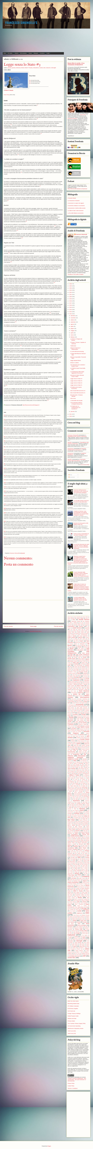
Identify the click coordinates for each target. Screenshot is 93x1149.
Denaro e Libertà (74, 362)
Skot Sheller (72, 911)
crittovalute (86, 680)
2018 (70, 301)
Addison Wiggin (79, 618)
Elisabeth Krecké (71, 709)
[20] (4, 521)
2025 (70, 286)
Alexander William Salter (78, 624)
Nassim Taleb (70, 850)
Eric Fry (80, 710)
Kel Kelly (76, 799)
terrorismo (70, 926)
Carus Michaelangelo (78, 665)
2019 (70, 298)
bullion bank (76, 662)
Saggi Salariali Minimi (75, 360)
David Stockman (84, 691)
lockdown (77, 813)
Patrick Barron (72, 861)
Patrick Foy (85, 861)
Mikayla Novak (78, 845)
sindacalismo (36, 67)
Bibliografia (36, 53)
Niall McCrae (73, 852)
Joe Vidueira (82, 779)
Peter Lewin (70, 870)
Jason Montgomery (71, 771)
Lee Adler (85, 807)
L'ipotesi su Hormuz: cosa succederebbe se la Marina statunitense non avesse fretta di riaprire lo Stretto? (81, 513)
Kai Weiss (70, 795)
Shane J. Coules (82, 905)
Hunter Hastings (71, 753)
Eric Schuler (77, 711)
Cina (78, 673)
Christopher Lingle (84, 670)
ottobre (72, 320)
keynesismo (76, 800)
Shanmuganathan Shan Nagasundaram (76, 907)
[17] (4, 504)
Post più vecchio (58, 626)
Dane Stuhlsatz (80, 681)
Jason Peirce (86, 771)
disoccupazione (84, 697)
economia (80, 705)
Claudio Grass (72, 676)
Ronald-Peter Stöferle (79, 894)
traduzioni (48, 67)
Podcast (30, 53)
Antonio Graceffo (71, 634)
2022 (70, 292)
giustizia (14, 67)
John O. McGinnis (80, 782)
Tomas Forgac (85, 933)
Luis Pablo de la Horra (84, 817)
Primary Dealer (71, 1021)
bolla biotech (80, 650)
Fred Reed (75, 722)
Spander (70, 442)
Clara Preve (75, 674)
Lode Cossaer (86, 813)
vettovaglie (53, 67)
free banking (84, 722)
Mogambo (75, 846)
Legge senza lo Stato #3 (76, 380)
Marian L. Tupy (71, 824)
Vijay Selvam (75, 943)
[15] (4, 491)
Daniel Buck (86, 681)
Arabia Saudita (71, 637)
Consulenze (42, 53)
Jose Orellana (70, 789)
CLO (79, 676)
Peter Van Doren (79, 872)
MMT (69, 846)
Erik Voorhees (85, 711)
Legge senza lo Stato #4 (76, 378)
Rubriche (16, 53)
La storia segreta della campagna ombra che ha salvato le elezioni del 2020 (80, 599)
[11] (4, 475)
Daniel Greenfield (85, 682)
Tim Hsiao (70, 932)
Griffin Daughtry (72, 743)
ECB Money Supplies (73, 1008)
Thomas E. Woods (78, 928)
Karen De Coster (71, 796)
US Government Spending (74, 1026)
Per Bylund (74, 868)
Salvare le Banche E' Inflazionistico (75, 348)
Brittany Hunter (73, 661)
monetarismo (71, 848)
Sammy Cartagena (85, 900)
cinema (85, 673)
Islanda (69, 760)
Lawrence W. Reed (77, 807)
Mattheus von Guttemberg (73, 832)
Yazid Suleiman (86, 954)
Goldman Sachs (80, 737)
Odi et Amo (73, 398)
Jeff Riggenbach (86, 773)
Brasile (84, 657)
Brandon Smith (77, 657)
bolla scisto (73, 655)
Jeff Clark (74, 773)
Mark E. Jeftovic (71, 825)
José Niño (85, 788)
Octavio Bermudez (73, 858)
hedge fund (75, 749)
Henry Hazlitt (73, 750)
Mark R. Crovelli (81, 825)
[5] (4, 441)
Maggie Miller (85, 818)
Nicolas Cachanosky (72, 854)
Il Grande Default (72, 198)
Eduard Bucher (71, 707)
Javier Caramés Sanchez (81, 772)
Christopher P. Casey (72, 671)
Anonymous (70, 448)
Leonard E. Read (72, 808)
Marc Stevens (78, 821)
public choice (82, 878)
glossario (82, 736)
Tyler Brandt (83, 936)
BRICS (87, 659)
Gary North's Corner (83, 727)
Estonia (69, 713)
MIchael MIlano (80, 840)
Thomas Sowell (75, 930)
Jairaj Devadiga (76, 764)
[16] (4, 495)
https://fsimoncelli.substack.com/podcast (77, 188)
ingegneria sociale (73, 759)
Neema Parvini (79, 850)
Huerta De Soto (83, 751)
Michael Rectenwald (82, 842)
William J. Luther (79, 952)
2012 (70, 313)
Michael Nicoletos (76, 841)
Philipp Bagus (71, 875)
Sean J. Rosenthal (79, 904)
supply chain (83, 920)
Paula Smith (85, 865)
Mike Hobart (85, 845)
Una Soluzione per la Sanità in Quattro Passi (77, 365)
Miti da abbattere (23, 53)
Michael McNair (72, 840)
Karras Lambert (75, 797)
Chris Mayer (76, 669)
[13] (4, 482)
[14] (4, 486)
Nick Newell (84, 853)
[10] (4, 468)
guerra (79, 743)
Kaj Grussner (76, 795)
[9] (4, 464)
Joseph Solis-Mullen (79, 789)
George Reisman (80, 730)
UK (70, 938)
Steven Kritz (74, 919)
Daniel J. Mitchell (73, 684)
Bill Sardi (78, 645)
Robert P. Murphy (28, 67)
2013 (70, 311)
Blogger (49, 1146)
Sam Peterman (77, 900)
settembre (73, 322)
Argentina (80, 637)
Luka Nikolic (71, 818)
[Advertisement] (46, 39)
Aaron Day (70, 616)
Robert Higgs (73, 889)
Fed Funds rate (71, 1011)
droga (85, 701)
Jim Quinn (79, 776)
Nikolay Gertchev (76, 856)
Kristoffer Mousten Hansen (83, 803)
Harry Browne (82, 747)
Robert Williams (76, 892)
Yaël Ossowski (72, 954)
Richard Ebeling (72, 883)
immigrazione (76, 754)
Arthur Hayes (82, 638)
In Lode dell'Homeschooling (77, 351)
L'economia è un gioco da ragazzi (76, 203)
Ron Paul (70, 894)
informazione (81, 756)
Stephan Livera (72, 916)
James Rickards (72, 768)
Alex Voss (81, 622)
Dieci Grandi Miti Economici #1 (77, 392)
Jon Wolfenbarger (84, 787)
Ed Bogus (70, 706)
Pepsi (69, 868)
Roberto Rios (70, 893)
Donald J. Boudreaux (83, 699)
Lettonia (69, 810)
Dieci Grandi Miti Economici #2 (77, 390)
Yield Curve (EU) (72, 1031)
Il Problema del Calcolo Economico (76, 388)
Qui (30, 80)
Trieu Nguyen (85, 935)
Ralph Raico (72, 879)
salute (69, 900)
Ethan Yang (79, 713)
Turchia (76, 936)
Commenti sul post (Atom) (36, 631)
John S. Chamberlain (76, 784)
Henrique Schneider (85, 749)
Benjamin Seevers (85, 642)
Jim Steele (85, 776)
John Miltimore (71, 782)
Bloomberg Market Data (73, 1003)
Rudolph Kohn (85, 896)
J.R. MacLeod (77, 762)
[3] (4, 428)
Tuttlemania (73, 345)
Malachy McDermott (83, 820)
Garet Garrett (78, 725)
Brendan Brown (71, 658)
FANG (69, 715)
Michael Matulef (86, 838)
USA (83, 938)
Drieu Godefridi (80, 701)
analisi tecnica (77, 628)
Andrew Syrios (80, 632)
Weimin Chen (80, 949)
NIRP (88, 856)
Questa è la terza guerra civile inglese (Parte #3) (81, 523)
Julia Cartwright (77, 793)
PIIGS (79, 875)
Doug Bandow (70, 700)
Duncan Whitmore (76, 703)
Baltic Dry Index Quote (73, 1001)
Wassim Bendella (71, 949)
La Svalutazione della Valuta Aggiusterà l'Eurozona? (77, 372)
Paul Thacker (77, 865)
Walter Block (82, 946)
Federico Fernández (77, 715)
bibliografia (82, 643)
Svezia (78, 922)
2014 (70, 309)
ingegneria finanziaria (75, 757)
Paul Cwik (75, 864)
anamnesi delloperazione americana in (77, 449)
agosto (72, 324)
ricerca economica (73, 882)
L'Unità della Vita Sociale (76, 400)
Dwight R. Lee (84, 703)
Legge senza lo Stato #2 (76, 382)
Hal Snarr (78, 746)
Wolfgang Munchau (85, 953)
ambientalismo (71, 626)
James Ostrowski (84, 767)
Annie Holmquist (76, 633)
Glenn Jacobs (76, 736)
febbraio (73, 337)
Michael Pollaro (71, 842)
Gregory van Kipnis (85, 742)
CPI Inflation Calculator (73, 1006)
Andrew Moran (71, 632)
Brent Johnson (81, 658)
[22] (4, 537)
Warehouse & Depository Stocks (75, 1028)
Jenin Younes (72, 776)
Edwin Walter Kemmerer (82, 707)
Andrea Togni (80, 629)
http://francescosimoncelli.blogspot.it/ (31, 405)
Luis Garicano (76, 817)
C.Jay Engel (70, 663)
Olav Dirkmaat (82, 858)
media (76, 833)
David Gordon (72, 688)
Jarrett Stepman (76, 769)
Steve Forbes (82, 918)
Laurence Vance (80, 806)
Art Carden (75, 638)
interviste (84, 759)
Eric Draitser (74, 710)
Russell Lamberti (71, 897)
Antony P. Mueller (72, 635)
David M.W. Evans (72, 691)
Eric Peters (71, 711)
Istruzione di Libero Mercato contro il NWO (77, 376)
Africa (73, 619)
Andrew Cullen (76, 630)
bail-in (81, 641)
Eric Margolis (86, 710)
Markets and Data (72, 1018)
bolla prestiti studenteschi (82, 654)
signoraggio (84, 908)
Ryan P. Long (77, 899)
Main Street (71, 820)
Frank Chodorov (80, 718)
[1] (4, 415)
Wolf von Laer (77, 953)
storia (74, 920)
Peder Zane (77, 866)
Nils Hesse (83, 856)
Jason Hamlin (85, 769)
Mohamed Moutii (84, 846)
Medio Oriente (85, 833)
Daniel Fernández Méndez (75, 682)
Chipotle (83, 666)
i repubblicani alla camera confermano (77, 435)
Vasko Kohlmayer (84, 939)
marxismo (77, 830)
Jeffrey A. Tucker (74, 775)
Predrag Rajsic (71, 876)
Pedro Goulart (85, 866)
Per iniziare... (10, 53)
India (85, 754)
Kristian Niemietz (71, 803)
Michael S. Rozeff (72, 844)
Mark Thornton (78, 826)
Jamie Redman (81, 768)
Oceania (87, 857)
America (81, 626)
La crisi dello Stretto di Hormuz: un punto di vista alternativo (81, 501)
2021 (70, 294)
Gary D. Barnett (86, 725)
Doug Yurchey (86, 700)
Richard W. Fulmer (79, 885)
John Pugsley (83, 783)
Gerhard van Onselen (76, 731)
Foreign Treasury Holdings (74, 1013)
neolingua (86, 850)
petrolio (77, 873)
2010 (70, 416)
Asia (69, 641)
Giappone (76, 733)
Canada (76, 663)
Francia (71, 718)
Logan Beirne (72, 814)
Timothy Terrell (85, 932)
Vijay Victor (82, 943)
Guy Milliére (72, 746)
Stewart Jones (81, 919)
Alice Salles (71, 625)
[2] (4, 419)
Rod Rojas (77, 893)
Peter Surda (70, 872)
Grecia (72, 740)
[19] (4, 512)
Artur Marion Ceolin (77, 639)
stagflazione (79, 913)
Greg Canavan (81, 740)
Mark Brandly (85, 824)
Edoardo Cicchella (77, 706)
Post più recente (8, 626)
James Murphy (75, 767)
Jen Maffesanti (86, 775)
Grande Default (84, 739)
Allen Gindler (85, 625)
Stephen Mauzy (75, 918)
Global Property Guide (73, 1016)
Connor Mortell (85, 677)
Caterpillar (87, 665)
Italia (74, 760)
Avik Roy (76, 641)
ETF (74, 713)
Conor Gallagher (80, 678)
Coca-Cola (85, 676)
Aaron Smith (85, 616)
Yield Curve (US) (72, 1033)
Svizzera (85, 922)
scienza (84, 901)
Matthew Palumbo (84, 832)
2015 (70, 307)
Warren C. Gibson (84, 947)
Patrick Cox (79, 861)
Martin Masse (86, 828)
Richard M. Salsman (83, 883)
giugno (72, 328)
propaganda (85, 876)
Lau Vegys (87, 804)
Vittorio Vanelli (74, 945)
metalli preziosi (75, 836)
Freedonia (71, 724)
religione (85, 881)
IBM (84, 753)
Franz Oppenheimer (80, 721)
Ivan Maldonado (83, 760)
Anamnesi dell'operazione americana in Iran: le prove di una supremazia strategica (81, 491)
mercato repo (85, 834)
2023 (70, 290)
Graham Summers (74, 739)
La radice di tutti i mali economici (75, 210)
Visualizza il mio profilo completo (75, 274)
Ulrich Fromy (77, 938)
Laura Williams (72, 806)
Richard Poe (70, 885)
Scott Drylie (70, 903)
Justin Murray (85, 793)
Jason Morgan (79, 771)
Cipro (69, 674)
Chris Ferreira (75, 667)
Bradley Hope (81, 655)
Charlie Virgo (77, 666)
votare (74, 946)
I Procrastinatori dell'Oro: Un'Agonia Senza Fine (76, 403)
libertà (22, 67)
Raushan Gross (76, 881)
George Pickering (71, 730)
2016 (70, 305)
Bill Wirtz (83, 645)
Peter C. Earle (70, 869)
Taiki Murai (71, 923)
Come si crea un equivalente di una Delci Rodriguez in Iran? (81, 534)
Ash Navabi (85, 639)
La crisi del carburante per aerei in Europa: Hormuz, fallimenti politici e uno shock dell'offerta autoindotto (81, 546)
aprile (72, 332)
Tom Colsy (70, 933)
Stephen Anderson (80, 916)
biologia (79, 646)
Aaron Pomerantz (77, 616)
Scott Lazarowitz (84, 903)
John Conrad (76, 780)
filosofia (71, 717)
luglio (72, 326)
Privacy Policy (71, 1083)
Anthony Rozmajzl (84, 633)
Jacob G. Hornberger (78, 763)
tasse (79, 923)
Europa (83, 714)
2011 (70, 414)
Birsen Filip (86, 646)
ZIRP (84, 956)
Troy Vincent (70, 936)
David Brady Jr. (78, 687)
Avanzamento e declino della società (76, 208)
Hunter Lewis (79, 753)
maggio (72, 330)
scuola (69, 904)
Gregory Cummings (76, 742)
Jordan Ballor (79, 788)
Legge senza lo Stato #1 (76, 385)
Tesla (86, 926)
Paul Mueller (70, 865)
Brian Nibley (82, 659)
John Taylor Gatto (72, 785)
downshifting (71, 701)
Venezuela (70, 941)
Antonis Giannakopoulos (82, 634)
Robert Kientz (80, 889)
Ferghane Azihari (86, 715)
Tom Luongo (76, 933)
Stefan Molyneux (76, 915)
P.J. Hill (79, 860)
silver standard (71, 909)
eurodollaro (75, 714)
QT (88, 878)
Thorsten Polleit (83, 930)
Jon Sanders (75, 787)
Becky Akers (78, 642)
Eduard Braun (85, 706)
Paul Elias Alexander (84, 864)
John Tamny (85, 784)
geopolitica (73, 728)
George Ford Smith (84, 728)
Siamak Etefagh (76, 908)
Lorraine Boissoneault (81, 814)
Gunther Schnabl (85, 745)
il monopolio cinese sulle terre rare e (76, 460)
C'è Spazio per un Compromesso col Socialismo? (75, 407)
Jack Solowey (85, 762)
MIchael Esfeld (81, 837)
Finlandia (79, 717)
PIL (86, 875)
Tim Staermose (77, 932)
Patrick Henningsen (71, 862)
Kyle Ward (72, 804)
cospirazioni (76, 680)
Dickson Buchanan (79, 695)
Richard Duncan (86, 882)
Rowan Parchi (76, 896)
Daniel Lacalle (80, 685)
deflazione (80, 692)
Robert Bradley (76, 888)
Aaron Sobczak (71, 618)
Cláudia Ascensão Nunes (84, 674)
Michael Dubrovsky (71, 837)
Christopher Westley (83, 671)
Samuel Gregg (72, 901)
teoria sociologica (82, 925)
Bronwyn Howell (82, 661)
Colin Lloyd (70, 677)
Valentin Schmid (75, 939)
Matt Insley (85, 830)
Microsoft (81, 844)
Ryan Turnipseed (84, 899)
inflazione (70, 756)
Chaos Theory (6, 94)
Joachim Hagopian (80, 778)
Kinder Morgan (77, 802)
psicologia (73, 878)
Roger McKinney (84, 893)
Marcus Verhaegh (84, 822)
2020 (70, 296)
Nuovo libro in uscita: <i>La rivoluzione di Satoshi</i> (76, 63)
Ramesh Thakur (80, 879)
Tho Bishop (70, 928)
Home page (33, 626)
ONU (74, 860)
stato (44, 67)
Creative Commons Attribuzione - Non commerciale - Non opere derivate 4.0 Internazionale (77, 1079)
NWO (79, 857)
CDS (71, 666)
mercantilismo (74, 834)
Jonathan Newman (71, 788)
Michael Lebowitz (77, 838)
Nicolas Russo (81, 854)
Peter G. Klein (85, 869)
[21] (4, 531)
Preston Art (78, 876)
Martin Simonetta (81, 829)
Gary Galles (71, 727)
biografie (73, 646)
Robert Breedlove (85, 888)
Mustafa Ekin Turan (84, 849)
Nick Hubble (77, 853)
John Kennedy (85, 780)
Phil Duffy (86, 873)
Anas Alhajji (72, 629)
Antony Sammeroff (83, 635)
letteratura (18, 67)
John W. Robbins (82, 785)
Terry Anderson (79, 926)
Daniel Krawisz (71, 685)
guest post (76, 745)
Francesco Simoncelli (81, 234)
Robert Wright (85, 892)
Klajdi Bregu (85, 802)
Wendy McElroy (79, 950)
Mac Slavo (78, 818)
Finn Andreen (86, 717)
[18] (4, 508)
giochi (76, 734)
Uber (88, 936)
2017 (70, 303)
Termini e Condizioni (72, 1088)
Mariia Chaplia (78, 824)
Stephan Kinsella (85, 915)
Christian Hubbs (75, 670)
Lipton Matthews (79, 811)
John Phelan (75, 783)
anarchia (9, 67)
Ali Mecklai (87, 624)
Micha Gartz (85, 836)
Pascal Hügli (86, 860)
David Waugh (73, 692)
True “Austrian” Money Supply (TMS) (76, 1023)
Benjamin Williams (73, 643)
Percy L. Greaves (84, 868)
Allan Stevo (78, 625)
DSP (69, 703)
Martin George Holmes (77, 828)
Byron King (84, 662)
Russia (80, 897)
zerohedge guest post (74, 956)
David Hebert (81, 688)
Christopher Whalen (71, 673)
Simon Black (78, 909)
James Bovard (71, 766)
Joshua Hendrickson (78, 792)
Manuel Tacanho (71, 821)
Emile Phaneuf (79, 709)
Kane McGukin (84, 795)
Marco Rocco (76, 822)
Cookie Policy (71, 1085)
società (41, 67)
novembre (73, 317)
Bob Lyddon (81, 648)
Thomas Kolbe (78, 929)
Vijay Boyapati (78, 942)
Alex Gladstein (85, 621)
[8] (4, 456)
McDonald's (70, 833)
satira (78, 901)
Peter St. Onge (84, 870)
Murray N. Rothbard (72, 849)
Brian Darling (75, 659)
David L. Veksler (84, 689)
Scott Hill (76, 903)
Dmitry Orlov (73, 699)
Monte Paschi (82, 848)
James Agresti (85, 764)
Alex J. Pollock (73, 622)
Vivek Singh (81, 945)
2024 (70, 288)
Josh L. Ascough (79, 791)
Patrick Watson (80, 862)
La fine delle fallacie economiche (75, 213)
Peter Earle (77, 869)
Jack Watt (70, 763)
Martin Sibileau (72, 829)
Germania (86, 731)
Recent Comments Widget (85, 464)
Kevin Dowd (82, 799)
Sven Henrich (71, 922)
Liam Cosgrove (75, 810)
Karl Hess (79, 796)
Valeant (69, 939)
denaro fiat (76, 694)
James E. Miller (79, 766)
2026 (70, 283)
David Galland (86, 687)
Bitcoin (72, 648)
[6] (4, 446)
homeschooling (71, 751)
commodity (76, 677)
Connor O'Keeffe (71, 678)
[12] (4, 479)
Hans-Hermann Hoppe (73, 747)
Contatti (47, 53)
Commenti (72, 477)
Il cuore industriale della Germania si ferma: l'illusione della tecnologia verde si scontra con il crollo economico (81, 574)
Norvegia (73, 857)
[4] (4, 436)
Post (70, 474)
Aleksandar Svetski (75, 621)
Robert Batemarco (81, 886)
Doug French (78, 700)
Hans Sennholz (85, 746)
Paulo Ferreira (70, 866)
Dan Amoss (72, 681)
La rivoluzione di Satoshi (74, 200)
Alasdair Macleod (84, 619)
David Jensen (76, 689)
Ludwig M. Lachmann (77, 816)
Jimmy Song (70, 778)
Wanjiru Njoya (75, 947)
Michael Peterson (84, 841)
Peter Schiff (76, 870)
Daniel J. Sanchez (83, 684)
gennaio (73, 411)
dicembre (73, 315)
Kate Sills (83, 797)
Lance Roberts (79, 804)
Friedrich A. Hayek (82, 724)
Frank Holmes (80, 720)
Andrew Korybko (84, 630)
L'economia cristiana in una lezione (76, 205)
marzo (72, 335)
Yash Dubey (79, 954)
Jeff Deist (79, 773)
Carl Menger (82, 663)
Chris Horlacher (82, 667)
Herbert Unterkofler (83, 750)
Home (5, 53)
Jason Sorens (71, 772)
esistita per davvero (72, 118)
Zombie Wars (71, 957)
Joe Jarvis (75, 779)
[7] (4, 449)
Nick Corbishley (82, 852)
